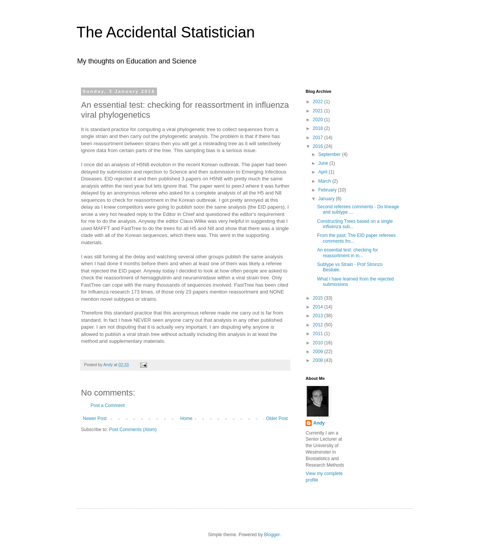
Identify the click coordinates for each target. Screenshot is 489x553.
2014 (318, 307)
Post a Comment (108, 405)
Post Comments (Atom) (133, 429)
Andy (319, 423)
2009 (318, 351)
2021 (318, 111)
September (330, 154)
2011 (318, 333)
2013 (318, 315)
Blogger (272, 534)
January (327, 198)
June (323, 163)
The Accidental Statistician (165, 32)
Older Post (277, 418)
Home (186, 418)
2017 (318, 137)
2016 (318, 146)
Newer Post (95, 418)
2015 (318, 298)
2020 (318, 119)
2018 (318, 128)
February (328, 190)
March (325, 181)
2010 (318, 342)
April (323, 172)
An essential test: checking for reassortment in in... (347, 252)
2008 (318, 360)
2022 (318, 101)
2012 (318, 325)
